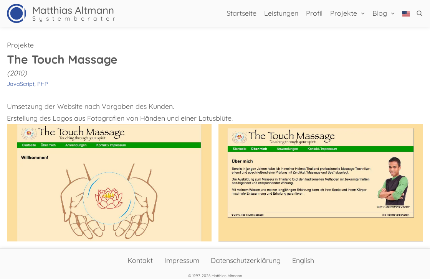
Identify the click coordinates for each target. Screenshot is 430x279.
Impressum (181, 260)
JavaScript (21, 83)
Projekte (343, 13)
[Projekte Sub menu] (363, 13)
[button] (419, 13)
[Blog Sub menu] (393, 13)
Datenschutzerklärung (246, 260)
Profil (314, 13)
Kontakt (140, 260)
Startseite (241, 13)
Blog (379, 13)
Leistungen (281, 13)
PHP (42, 83)
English (303, 260)
